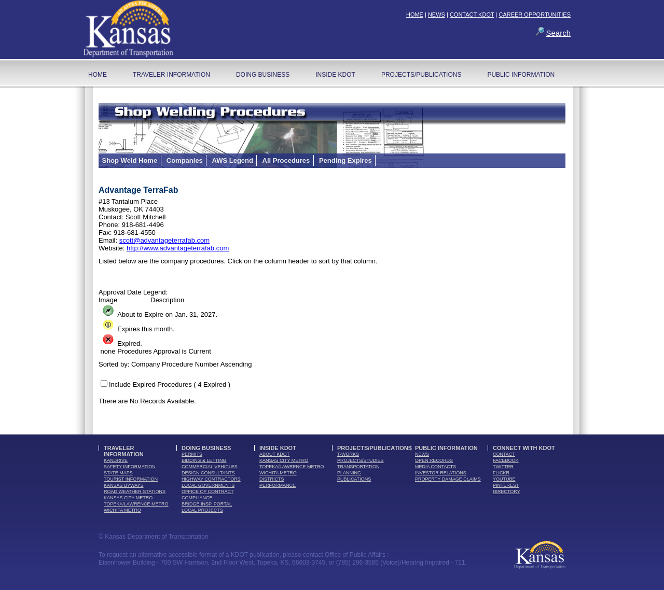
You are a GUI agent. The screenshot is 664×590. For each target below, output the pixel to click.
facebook (506, 460)
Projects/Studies (360, 460)
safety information (130, 466)
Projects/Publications (421, 74)
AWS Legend (232, 160)
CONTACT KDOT (472, 14)
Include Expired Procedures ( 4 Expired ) (169, 384)
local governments (208, 485)
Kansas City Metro (128, 497)
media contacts (435, 466)
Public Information (521, 74)
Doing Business (262, 74)
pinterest (506, 485)
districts (271, 479)
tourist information (131, 479)
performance (277, 485)
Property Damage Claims (448, 479)
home (97, 74)
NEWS (436, 14)
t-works (348, 454)
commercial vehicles (210, 466)
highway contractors (211, 479)
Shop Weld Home (130, 160)
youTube (504, 479)
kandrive (116, 460)
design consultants (208, 472)
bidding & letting (204, 460)
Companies (185, 160)
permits (192, 454)
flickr (501, 472)
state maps (118, 472)
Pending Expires (345, 160)
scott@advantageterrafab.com (164, 240)
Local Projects (202, 510)
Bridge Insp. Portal (207, 504)
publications (354, 479)
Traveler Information (171, 74)
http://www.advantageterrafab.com (178, 248)
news (422, 454)
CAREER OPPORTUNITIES (535, 14)
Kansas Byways (124, 485)
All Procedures (286, 160)
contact (504, 454)
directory (506, 491)
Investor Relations (440, 472)
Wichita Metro (122, 510)
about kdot (274, 454)
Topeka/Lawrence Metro (136, 504)
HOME (414, 14)
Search (558, 33)
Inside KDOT (335, 74)
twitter (503, 466)
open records (434, 460)
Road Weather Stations (134, 491)
